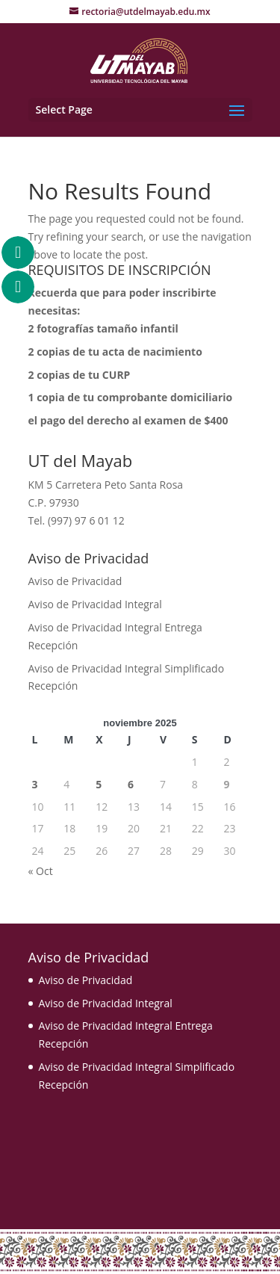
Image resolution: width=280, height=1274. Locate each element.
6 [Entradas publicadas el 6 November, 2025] (131, 784)
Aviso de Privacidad (75, 581)
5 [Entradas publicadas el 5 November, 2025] (99, 784)
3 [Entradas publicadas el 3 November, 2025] (35, 784)
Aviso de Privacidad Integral (95, 604)
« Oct (40, 871)
